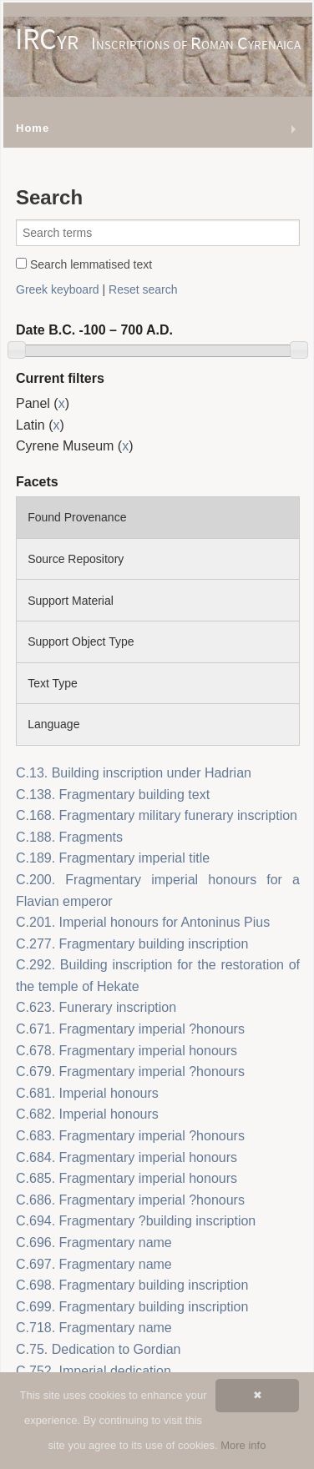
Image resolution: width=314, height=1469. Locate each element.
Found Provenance (77, 517)
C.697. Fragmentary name (94, 1264)
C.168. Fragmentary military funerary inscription (156, 815)
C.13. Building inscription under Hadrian (133, 773)
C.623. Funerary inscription (96, 1007)
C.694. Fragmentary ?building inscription (136, 1221)
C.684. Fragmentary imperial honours (126, 1157)
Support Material (71, 600)
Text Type (53, 683)
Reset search (143, 289)
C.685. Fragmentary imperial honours (126, 1178)
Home (32, 128)
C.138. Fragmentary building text (113, 794)
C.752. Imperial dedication (93, 1371)
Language (53, 724)
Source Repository (76, 559)
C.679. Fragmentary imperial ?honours (130, 1071)
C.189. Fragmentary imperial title (113, 858)
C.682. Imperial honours (87, 1114)
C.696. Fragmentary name (94, 1242)
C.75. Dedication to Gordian (98, 1349)
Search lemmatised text (84, 264)
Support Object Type (81, 641)
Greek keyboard (57, 289)
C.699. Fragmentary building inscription (132, 1307)
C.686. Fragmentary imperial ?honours (130, 1200)
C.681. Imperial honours (87, 1093)
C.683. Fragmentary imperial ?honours (130, 1136)
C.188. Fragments (69, 837)
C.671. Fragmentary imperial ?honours (130, 1029)
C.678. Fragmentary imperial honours (126, 1051)
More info (243, 1445)
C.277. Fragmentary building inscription (132, 944)
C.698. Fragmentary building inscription (132, 1285)
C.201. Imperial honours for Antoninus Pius (143, 922)
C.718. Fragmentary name (94, 1328)
